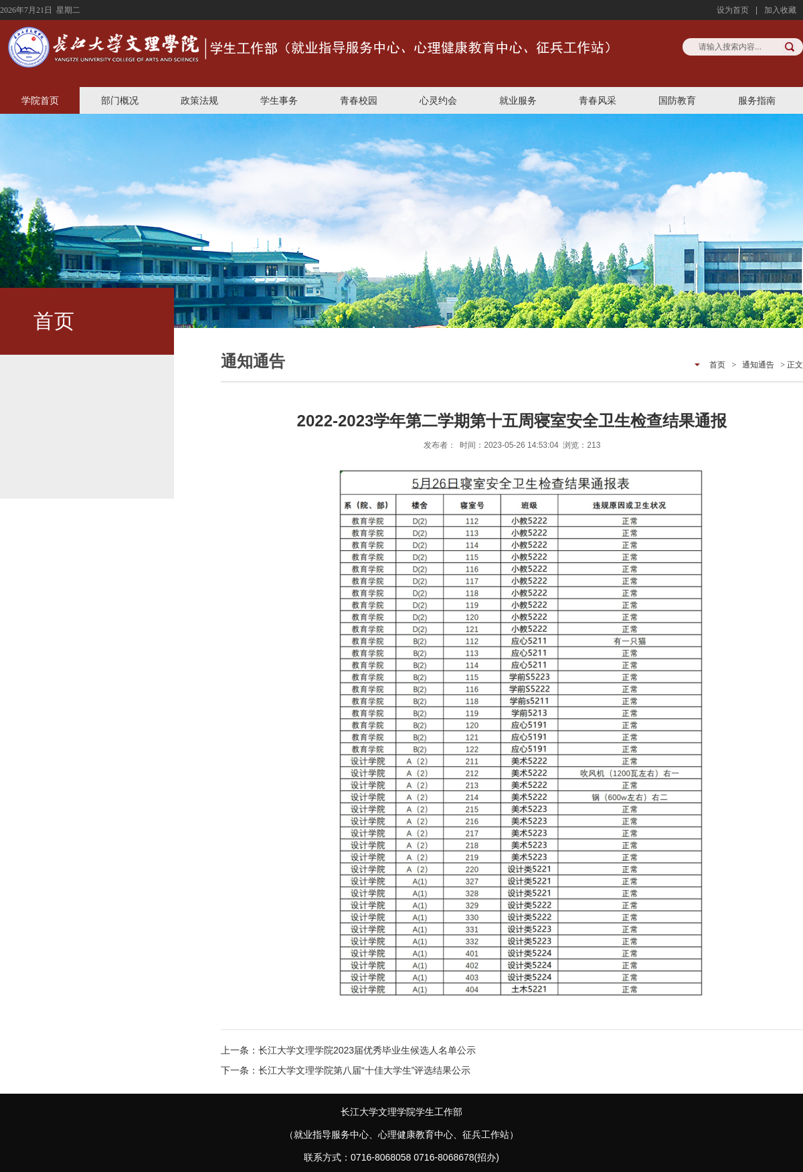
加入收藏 (780, 10)
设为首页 (733, 10)
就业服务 (518, 100)
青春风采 (597, 100)
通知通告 (758, 364)
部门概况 (120, 100)
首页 (717, 364)
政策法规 (199, 100)
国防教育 (677, 100)
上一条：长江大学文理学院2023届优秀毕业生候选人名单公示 (348, 1050)
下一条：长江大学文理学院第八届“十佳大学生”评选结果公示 (345, 1070)
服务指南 (757, 100)
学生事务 (279, 100)
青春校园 (358, 100)
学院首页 (40, 100)
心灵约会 (438, 100)
